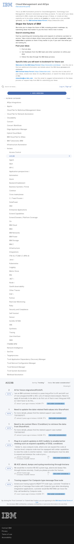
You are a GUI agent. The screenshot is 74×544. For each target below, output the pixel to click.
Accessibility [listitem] (6, 537)
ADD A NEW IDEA (37, 93)
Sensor (32, 459)
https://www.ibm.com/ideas (50, 65)
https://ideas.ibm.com (42, 71)
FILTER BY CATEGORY (12, 98)
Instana (32, 403)
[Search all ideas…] (17, 86)
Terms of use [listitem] (7, 534)
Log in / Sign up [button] (65, 86)
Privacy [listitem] (4, 531)
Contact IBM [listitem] (6, 528)
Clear (68, 98)
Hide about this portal (23, 6)
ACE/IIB (38, 403)
